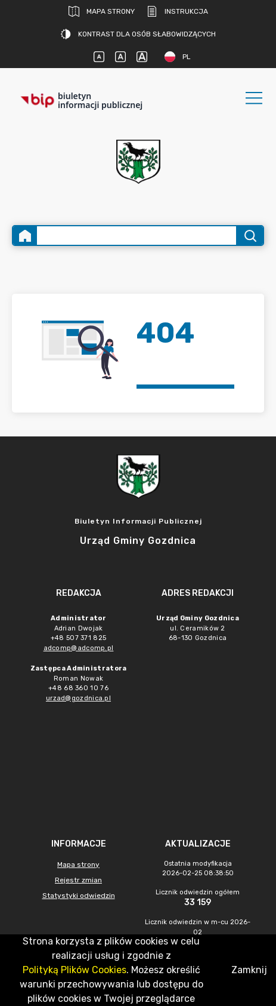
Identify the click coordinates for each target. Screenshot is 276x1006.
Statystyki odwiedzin (78, 895)
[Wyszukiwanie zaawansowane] (136, 235)
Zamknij (249, 970)
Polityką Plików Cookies (74, 970)
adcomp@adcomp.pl (79, 648)
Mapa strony (102, 11)
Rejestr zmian (78, 880)
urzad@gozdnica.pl (78, 698)
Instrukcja (177, 11)
